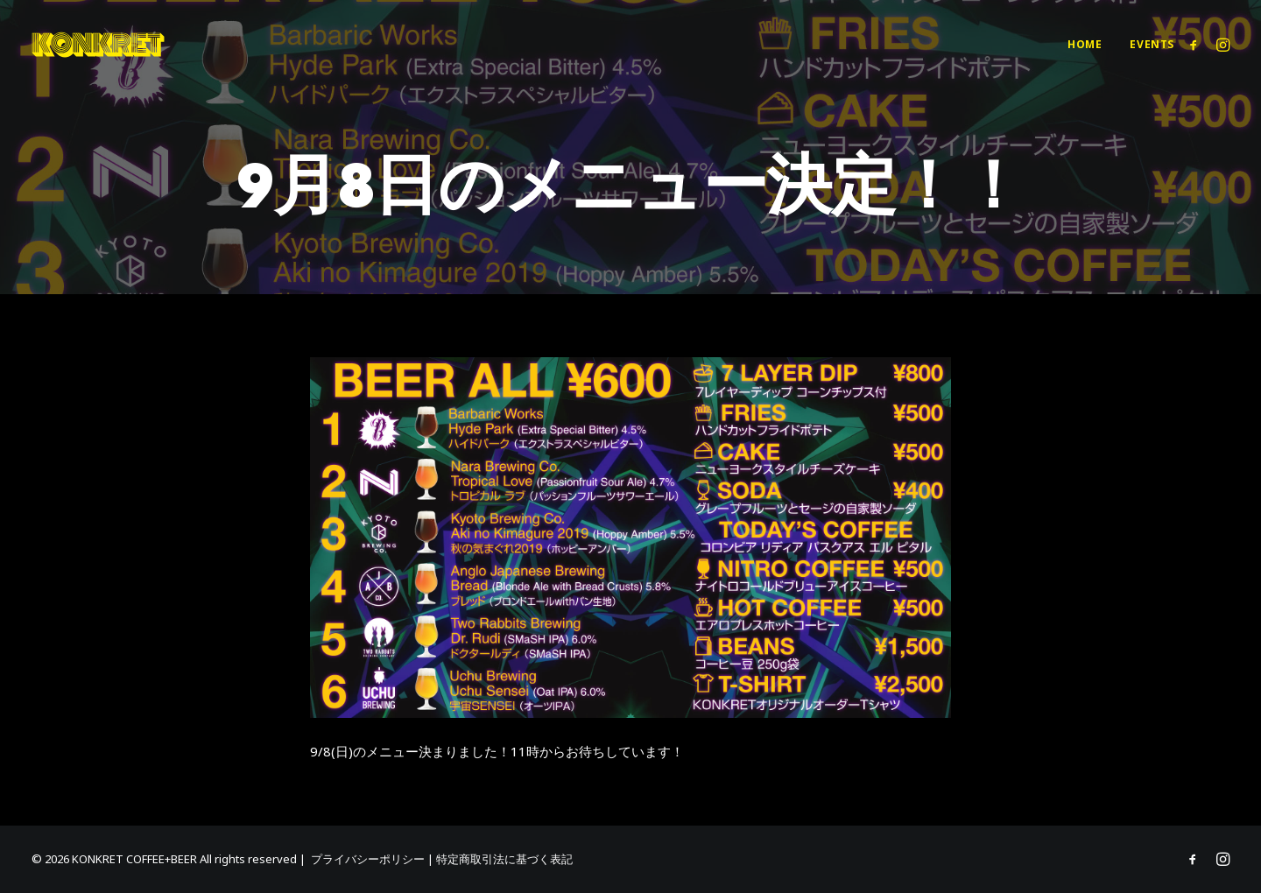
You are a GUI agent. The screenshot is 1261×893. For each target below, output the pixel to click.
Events (1152, 44)
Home (1084, 44)
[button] (1197, 44)
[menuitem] (1084, 44)
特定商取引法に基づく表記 (504, 859)
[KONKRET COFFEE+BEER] (98, 45)
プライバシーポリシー (368, 859)
